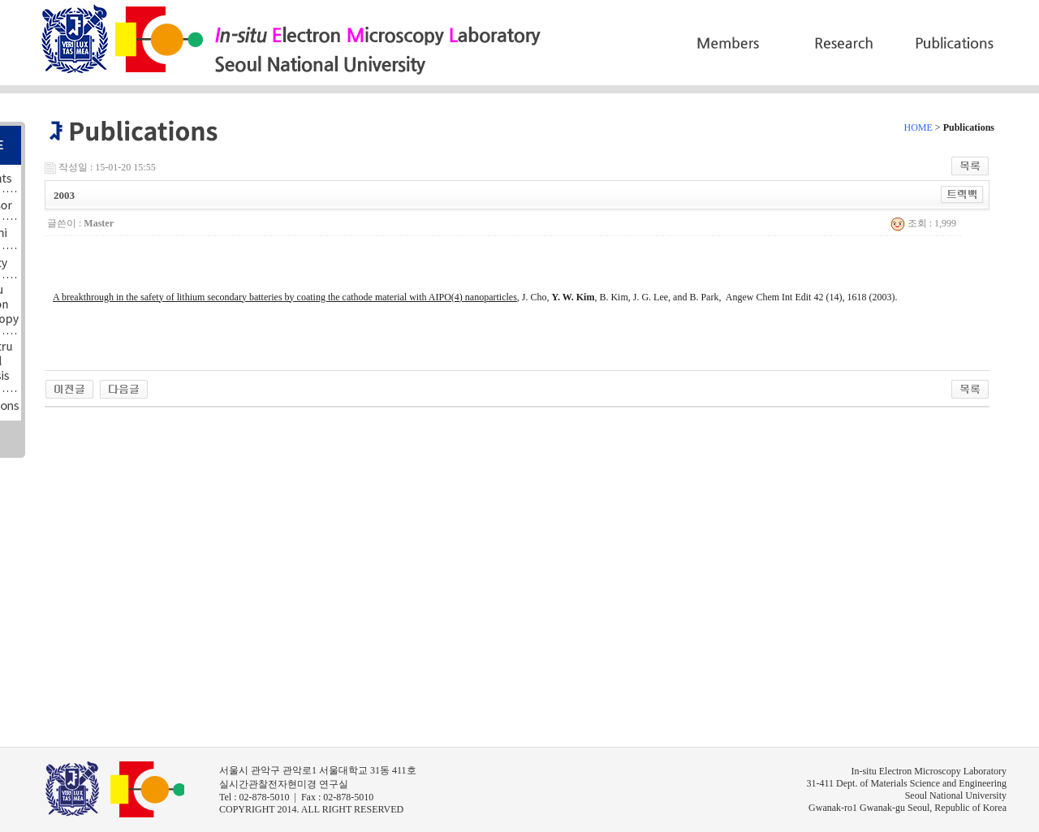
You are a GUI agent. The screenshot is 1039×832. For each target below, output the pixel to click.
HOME (918, 127)
